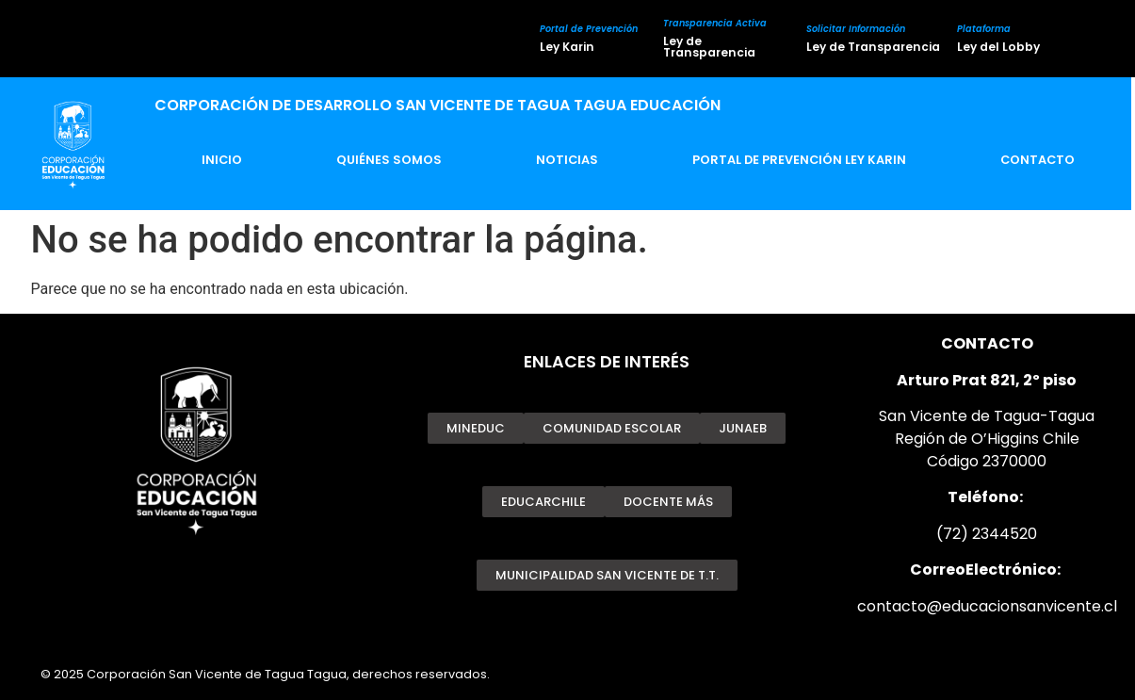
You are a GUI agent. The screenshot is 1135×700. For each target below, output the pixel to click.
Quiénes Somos (389, 160)
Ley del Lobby (998, 47)
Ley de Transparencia (709, 46)
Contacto (1037, 160)
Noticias (567, 160)
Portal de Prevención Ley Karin (799, 160)
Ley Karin (567, 47)
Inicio (222, 160)
